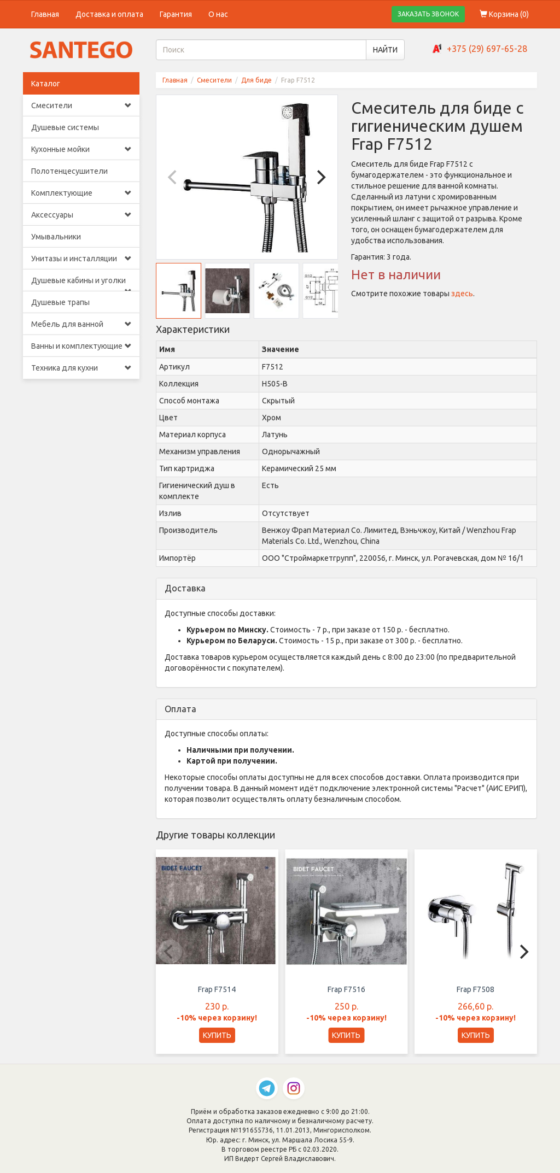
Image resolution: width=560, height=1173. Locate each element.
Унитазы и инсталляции (81, 258)
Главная (45, 14)
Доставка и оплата (109, 14)
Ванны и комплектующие (81, 346)
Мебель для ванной (81, 324)
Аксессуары (81, 215)
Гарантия (176, 14)
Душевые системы (65, 127)
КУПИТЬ (217, 1035)
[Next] (320, 177)
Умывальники (56, 236)
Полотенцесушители (69, 171)
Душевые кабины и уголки (81, 283)
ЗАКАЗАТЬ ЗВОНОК (428, 13)
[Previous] (174, 177)
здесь (462, 293)
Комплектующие (81, 193)
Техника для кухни (81, 368)
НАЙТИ (385, 49)
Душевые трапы (60, 302)
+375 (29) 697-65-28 (487, 49)
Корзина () (504, 14)
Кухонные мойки (81, 149)
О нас (218, 14)
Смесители (81, 105)
